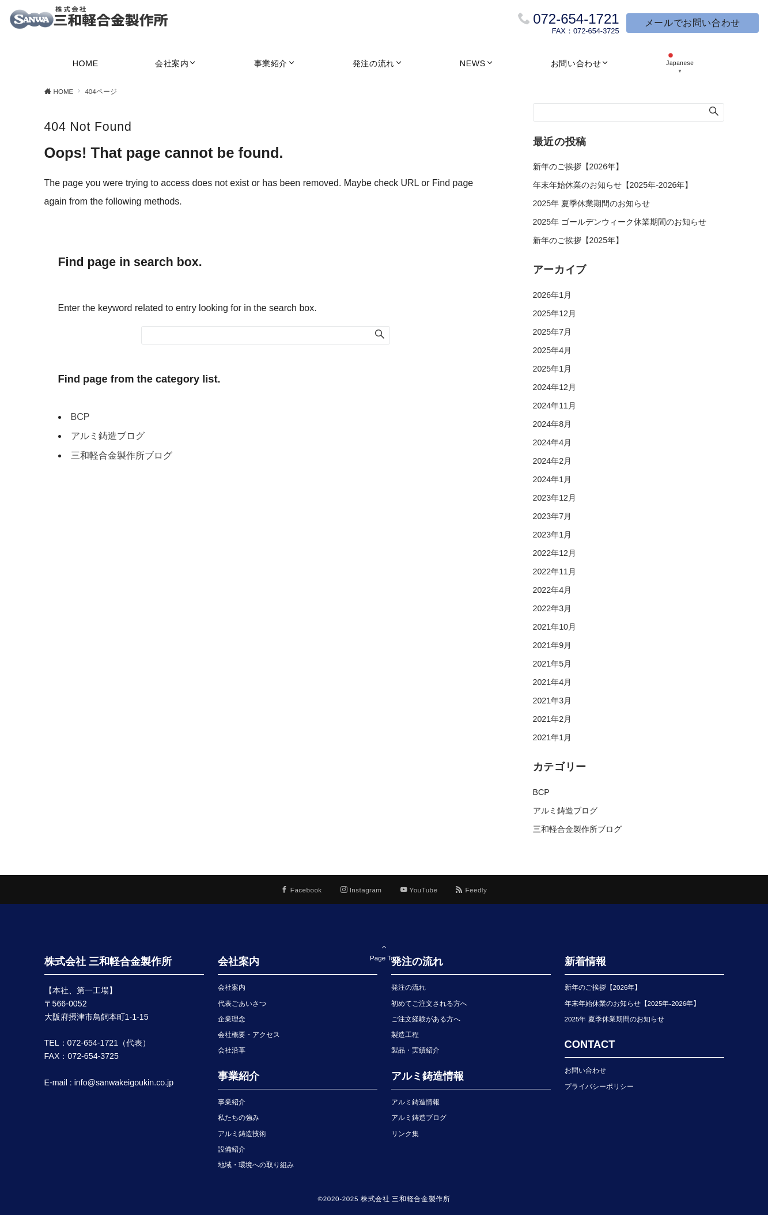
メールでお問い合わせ (692, 23)
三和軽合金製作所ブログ (121, 455)
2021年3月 (552, 700)
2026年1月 (552, 295)
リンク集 (405, 1133)
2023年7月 (552, 516)
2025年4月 (552, 350)
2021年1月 (552, 737)
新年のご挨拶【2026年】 (578, 166)
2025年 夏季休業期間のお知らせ (591, 203)
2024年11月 (554, 405)
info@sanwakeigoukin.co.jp (124, 1082)
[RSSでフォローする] (471, 890)
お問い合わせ (585, 1070)
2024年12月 (554, 387)
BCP (80, 417)
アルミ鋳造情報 (415, 1102)
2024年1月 (552, 479)
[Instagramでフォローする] (361, 890)
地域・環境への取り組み (256, 1164)
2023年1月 (552, 534)
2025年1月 (552, 368)
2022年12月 (554, 553)
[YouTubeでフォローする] (419, 890)
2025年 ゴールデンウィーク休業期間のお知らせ (620, 221)
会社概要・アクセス (249, 1034)
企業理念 (231, 1019)
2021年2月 (552, 719)
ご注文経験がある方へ (425, 1019)
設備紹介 (231, 1149)
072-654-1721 (576, 19)
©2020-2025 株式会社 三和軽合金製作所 (384, 1198)
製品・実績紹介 (415, 1050)
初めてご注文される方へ (429, 1003)
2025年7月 (552, 331)
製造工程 (405, 1034)
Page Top (384, 943)
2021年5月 (552, 663)
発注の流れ (408, 987)
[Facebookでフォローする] (301, 890)
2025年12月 (554, 313)
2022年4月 (552, 590)
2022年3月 (552, 608)
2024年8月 (552, 424)
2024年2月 (552, 460)
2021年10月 (554, 626)
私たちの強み (238, 1117)
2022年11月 (554, 571)
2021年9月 (552, 645)
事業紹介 (231, 1102)
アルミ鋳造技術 (242, 1133)
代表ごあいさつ (242, 1003)
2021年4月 (552, 682)
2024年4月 (552, 442)
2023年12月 (554, 497)
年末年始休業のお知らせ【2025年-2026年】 (613, 185)
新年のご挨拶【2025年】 (578, 240)
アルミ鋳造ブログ (108, 436)
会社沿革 (231, 1050)
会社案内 (231, 987)
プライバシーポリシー (599, 1086)
